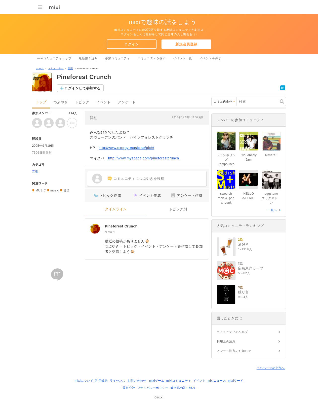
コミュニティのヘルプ (232, 332)
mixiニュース (216, 380)
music (54, 190)
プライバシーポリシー (152, 388)
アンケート (127, 102)
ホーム (40, 68)
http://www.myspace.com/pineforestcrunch (143, 158)
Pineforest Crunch (121, 226)
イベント (103, 102)
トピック (82, 102)
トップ (41, 102)
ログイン (131, 44)
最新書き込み (88, 58)
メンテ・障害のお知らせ (234, 351)
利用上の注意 (226, 341)
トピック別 (178, 209)
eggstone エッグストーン (271, 198)
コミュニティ (56, 68)
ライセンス (117, 380)
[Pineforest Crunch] (95, 229)
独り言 (243, 292)
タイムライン (116, 209)
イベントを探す (210, 58)
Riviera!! (271, 155)
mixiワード (235, 380)
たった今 (110, 231)
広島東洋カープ (250, 268)
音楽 (70, 68)
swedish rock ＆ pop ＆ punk (228, 198)
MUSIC (41, 190)
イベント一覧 (182, 58)
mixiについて (84, 380)
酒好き (243, 244)
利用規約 (101, 380)
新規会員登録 (186, 44)
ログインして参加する (82, 88)
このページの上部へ (271, 368)
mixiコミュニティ (178, 380)
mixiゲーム (156, 380)
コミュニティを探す (152, 58)
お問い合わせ (136, 380)
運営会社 (128, 388)
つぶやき (60, 102)
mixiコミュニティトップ (54, 58)
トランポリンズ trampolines (226, 159)
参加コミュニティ (117, 58)
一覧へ (272, 210)
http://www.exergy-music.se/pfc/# (126, 148)
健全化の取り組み (183, 388)
